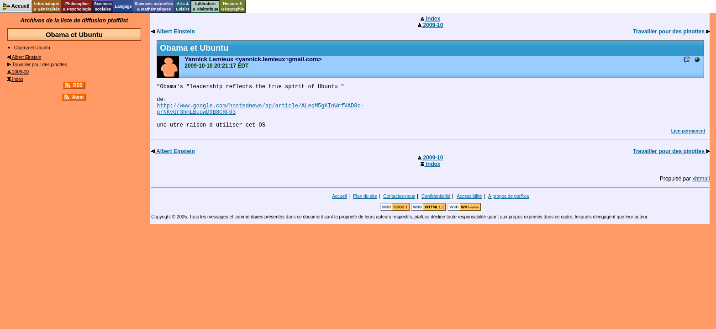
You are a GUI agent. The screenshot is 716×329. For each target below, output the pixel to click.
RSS (78, 85)
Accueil (339, 196)
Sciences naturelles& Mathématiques (154, 6)
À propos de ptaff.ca (508, 196)
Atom (78, 97)
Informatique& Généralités (46, 6)
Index (15, 79)
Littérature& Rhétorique (206, 6)
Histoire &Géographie (232, 6)
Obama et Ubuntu (32, 47)
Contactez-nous (399, 196)
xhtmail (701, 178)
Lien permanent (688, 130)
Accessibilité (469, 196)
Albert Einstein (24, 57)
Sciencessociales (103, 6)
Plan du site (365, 196)
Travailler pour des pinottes (37, 64)
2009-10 (18, 71)
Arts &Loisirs (183, 6)
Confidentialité (435, 196)
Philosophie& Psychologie (77, 6)
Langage (123, 6)
